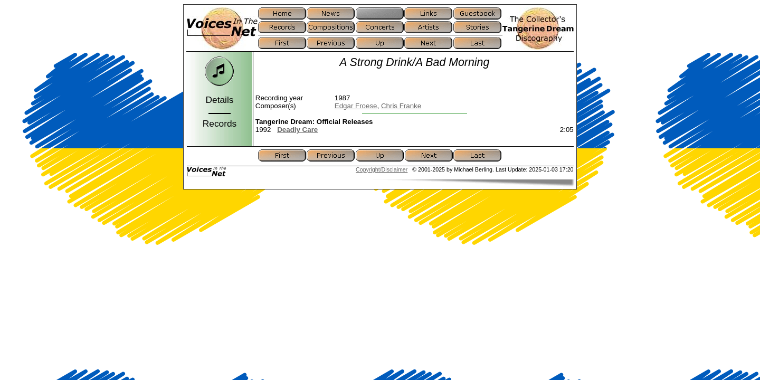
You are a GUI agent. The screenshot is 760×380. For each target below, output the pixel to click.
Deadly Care (297, 130)
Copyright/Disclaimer (381, 169)
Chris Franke (401, 106)
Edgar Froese (356, 106)
